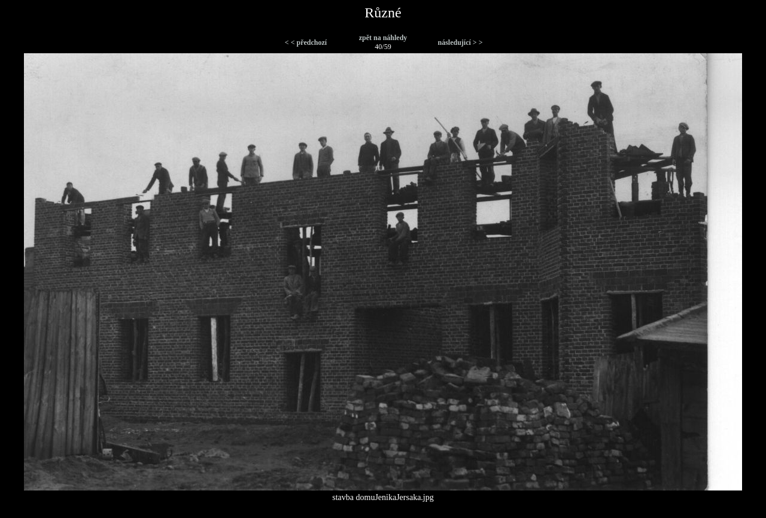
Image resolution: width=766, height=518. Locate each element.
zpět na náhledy (383, 37)
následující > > (459, 42)
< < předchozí (306, 42)
